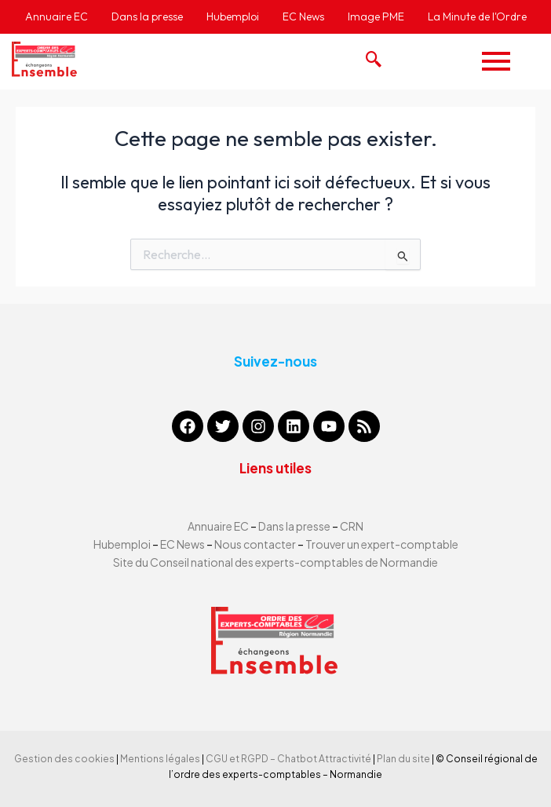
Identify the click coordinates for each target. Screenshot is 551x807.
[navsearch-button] (370, 55)
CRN (351, 526)
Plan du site (403, 759)
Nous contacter (255, 544)
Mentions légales (160, 759)
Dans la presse (294, 526)
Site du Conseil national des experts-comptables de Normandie (275, 562)
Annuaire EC (219, 526)
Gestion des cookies (64, 759)
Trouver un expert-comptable (381, 544)
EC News (182, 544)
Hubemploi (122, 544)
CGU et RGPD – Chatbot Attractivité (288, 759)
